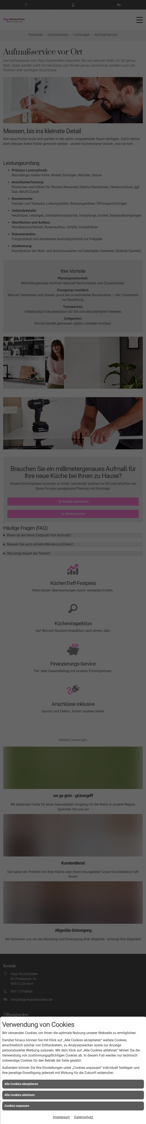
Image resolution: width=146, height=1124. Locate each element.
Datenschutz (83, 1117)
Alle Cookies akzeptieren (21, 1084)
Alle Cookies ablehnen (19, 1095)
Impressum (61, 1117)
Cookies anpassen (16, 1105)
